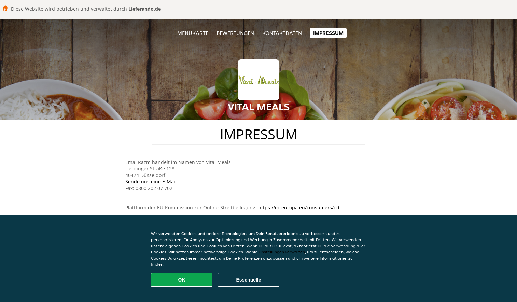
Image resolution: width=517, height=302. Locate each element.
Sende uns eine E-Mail (151, 181)
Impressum (328, 33)
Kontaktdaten (282, 33)
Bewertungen (235, 33)
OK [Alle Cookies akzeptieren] (181, 280)
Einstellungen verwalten (281, 252)
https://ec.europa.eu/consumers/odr (299, 207)
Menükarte (192, 33)
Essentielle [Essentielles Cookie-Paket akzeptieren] (248, 280)
